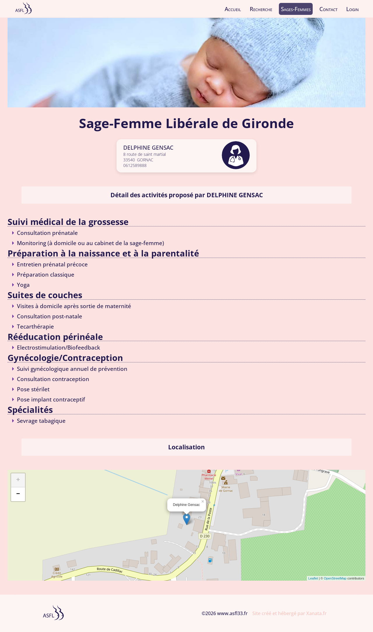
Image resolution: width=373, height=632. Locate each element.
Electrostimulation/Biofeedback (58, 347)
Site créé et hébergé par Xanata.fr (289, 613)
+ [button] (18, 480)
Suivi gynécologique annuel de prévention (72, 369)
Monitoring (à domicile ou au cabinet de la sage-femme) (90, 243)
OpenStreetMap (335, 578)
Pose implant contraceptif (51, 399)
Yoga (23, 285)
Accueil (233, 9)
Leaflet (313, 578)
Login (352, 9)
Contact (328, 9)
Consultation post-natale (49, 316)
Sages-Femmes (296, 9)
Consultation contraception (53, 379)
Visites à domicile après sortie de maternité (74, 306)
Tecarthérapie (35, 326)
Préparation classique (45, 274)
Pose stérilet (33, 389)
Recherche (261, 9)
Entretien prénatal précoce (52, 264)
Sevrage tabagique (41, 421)
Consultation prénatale (47, 233)
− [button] (18, 494)
